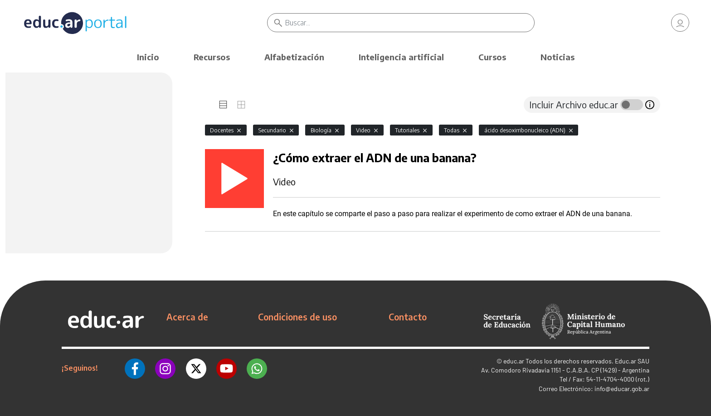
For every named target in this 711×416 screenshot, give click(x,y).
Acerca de (187, 316)
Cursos (492, 57)
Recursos (212, 57)
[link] (680, 23)
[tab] (223, 104)
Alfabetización (294, 57)
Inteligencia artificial (401, 57)
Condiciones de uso (297, 316)
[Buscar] (409, 23)
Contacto (408, 316)
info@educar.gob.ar (621, 388)
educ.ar (513, 361)
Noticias (558, 57)
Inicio (148, 57)
